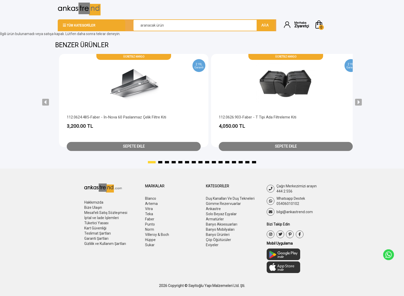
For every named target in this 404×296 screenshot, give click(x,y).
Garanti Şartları (96, 238)
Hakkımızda (93, 202)
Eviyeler (212, 245)
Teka (149, 214)
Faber (149, 219)
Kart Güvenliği (95, 228)
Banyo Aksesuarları (221, 224)
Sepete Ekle (134, 146)
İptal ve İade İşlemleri (101, 218)
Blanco (150, 198)
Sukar (150, 245)
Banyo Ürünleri (218, 235)
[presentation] (45, 102)
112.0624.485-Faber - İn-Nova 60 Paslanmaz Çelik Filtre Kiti (116, 117)
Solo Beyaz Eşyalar (221, 214)
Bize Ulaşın (93, 207)
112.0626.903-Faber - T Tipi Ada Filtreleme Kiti (257, 117)
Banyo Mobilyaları (220, 229)
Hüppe (150, 240)
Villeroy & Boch (157, 235)
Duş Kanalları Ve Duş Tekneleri (230, 198)
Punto (150, 224)
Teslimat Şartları (97, 233)
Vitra (149, 209)
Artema (151, 204)
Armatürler (215, 219)
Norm (149, 229)
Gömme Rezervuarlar (223, 204)
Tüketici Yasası (96, 223)
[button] (330, 24)
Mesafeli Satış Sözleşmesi (105, 213)
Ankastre (213, 209)
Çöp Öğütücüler (218, 240)
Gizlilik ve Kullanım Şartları (105, 244)
